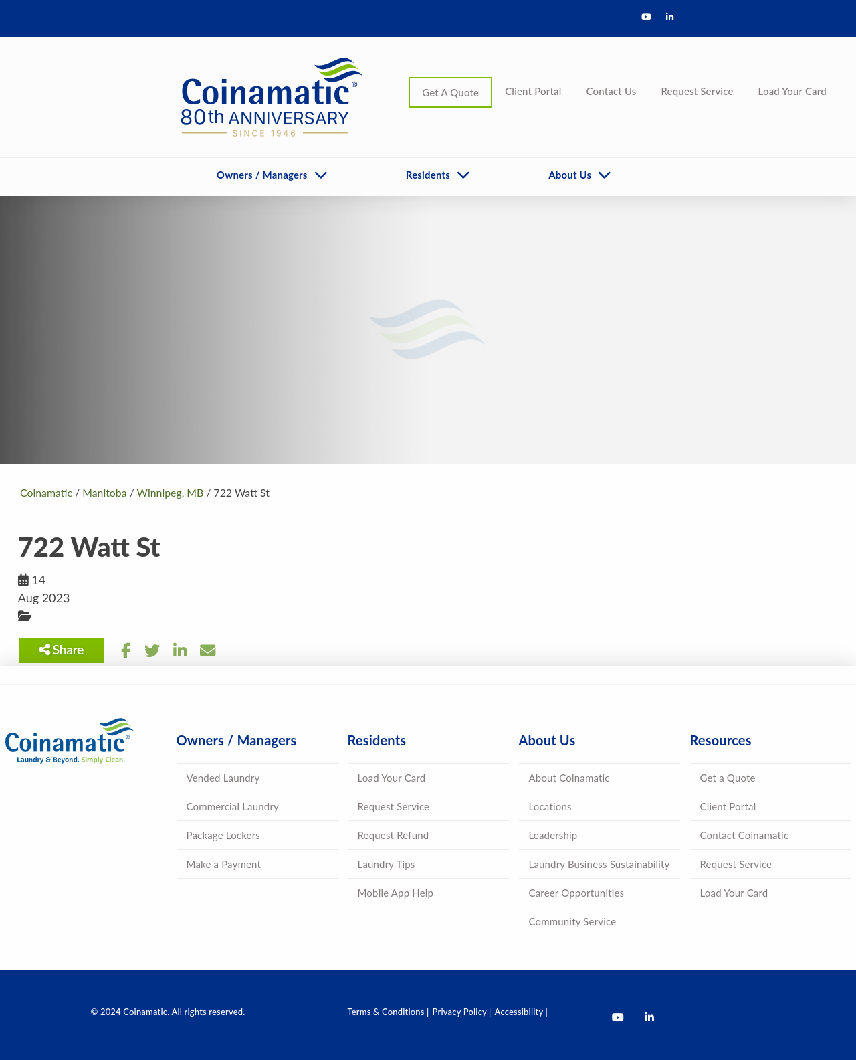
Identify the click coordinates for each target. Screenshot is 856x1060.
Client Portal (533, 91)
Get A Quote (450, 92)
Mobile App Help (396, 893)
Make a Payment (224, 864)
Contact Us (611, 91)
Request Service (697, 91)
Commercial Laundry (233, 806)
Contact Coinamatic (744, 835)
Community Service (573, 921)
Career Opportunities (577, 893)
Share (63, 649)
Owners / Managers (262, 175)
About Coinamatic (569, 778)
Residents (428, 175)
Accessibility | (521, 1011)
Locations (550, 806)
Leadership (553, 835)
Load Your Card (792, 91)
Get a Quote (728, 778)
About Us (569, 175)
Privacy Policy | (462, 1011)
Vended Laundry (223, 778)
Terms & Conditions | (388, 1011)
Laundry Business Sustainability (599, 864)
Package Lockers (223, 835)
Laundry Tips (386, 864)
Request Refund (393, 835)
